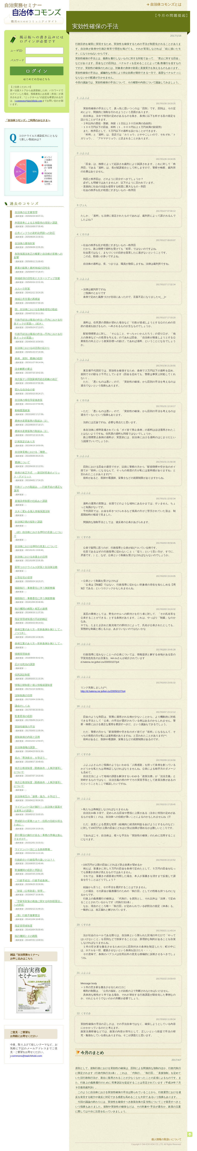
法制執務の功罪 (29, 697)
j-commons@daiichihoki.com (28, 100)
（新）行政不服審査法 (29, 917)
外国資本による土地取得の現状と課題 (35, 224)
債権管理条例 (29, 655)
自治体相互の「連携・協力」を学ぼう (37, 798)
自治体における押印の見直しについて (35, 548)
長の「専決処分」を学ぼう (30, 759)
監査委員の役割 (29, 718)
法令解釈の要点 (29, 370)
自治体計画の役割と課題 (28, 523)
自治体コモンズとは (165, 4)
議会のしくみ (29, 707)
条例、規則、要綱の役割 (29, 360)
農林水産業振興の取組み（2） (31, 422)
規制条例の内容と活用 (29, 739)
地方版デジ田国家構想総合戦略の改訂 (35, 381)
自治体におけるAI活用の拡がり (32, 350)
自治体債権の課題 (29, 749)
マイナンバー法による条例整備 (33, 851)
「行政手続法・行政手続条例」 (32, 882)
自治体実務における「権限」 (30, 453)
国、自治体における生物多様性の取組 (35, 311)
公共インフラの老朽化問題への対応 (34, 235)
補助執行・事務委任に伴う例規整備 (34, 589)
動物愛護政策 (29, 412)
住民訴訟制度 (29, 676)
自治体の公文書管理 (29, 214)
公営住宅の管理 (29, 579)
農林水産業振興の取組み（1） (31, 433)
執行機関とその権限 (29, 938)
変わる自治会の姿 (29, 391)
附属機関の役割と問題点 (29, 872)
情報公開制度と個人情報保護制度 (33, 687)
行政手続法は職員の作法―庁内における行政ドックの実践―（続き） (38, 323)
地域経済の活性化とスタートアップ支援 (37, 280)
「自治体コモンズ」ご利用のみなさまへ (27, 120)
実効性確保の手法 (29, 728)
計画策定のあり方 (29, 443)
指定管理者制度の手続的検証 (30, 621)
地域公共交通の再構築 (29, 301)
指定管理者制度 (29, 927)
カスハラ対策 (29, 290)
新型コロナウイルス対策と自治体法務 (35, 569)
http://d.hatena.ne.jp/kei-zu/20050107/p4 (103, 691)
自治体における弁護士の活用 (30, 558)
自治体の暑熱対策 (29, 245)
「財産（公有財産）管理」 (29, 892)
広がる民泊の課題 (24, 666)
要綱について (29, 464)
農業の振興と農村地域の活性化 (32, 269)
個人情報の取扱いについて (166, 1139)
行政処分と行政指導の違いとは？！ (34, 861)
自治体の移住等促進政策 (29, 402)
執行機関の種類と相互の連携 (30, 610)
